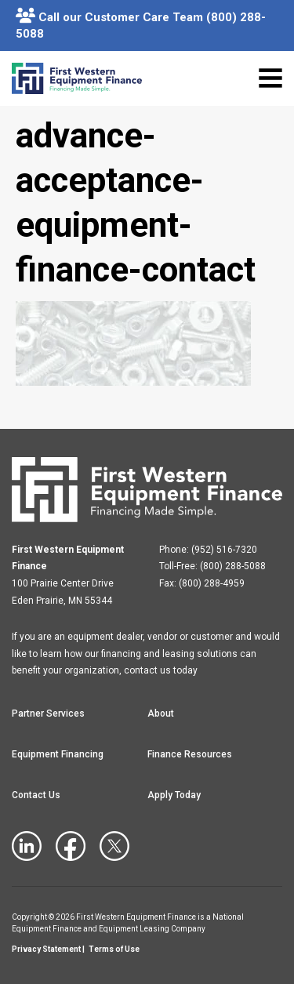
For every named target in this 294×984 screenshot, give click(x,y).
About (160, 713)
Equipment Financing (57, 754)
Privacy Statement (46, 949)
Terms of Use (114, 949)
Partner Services (48, 713)
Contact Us (36, 795)
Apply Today (174, 795)
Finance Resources (189, 754)
